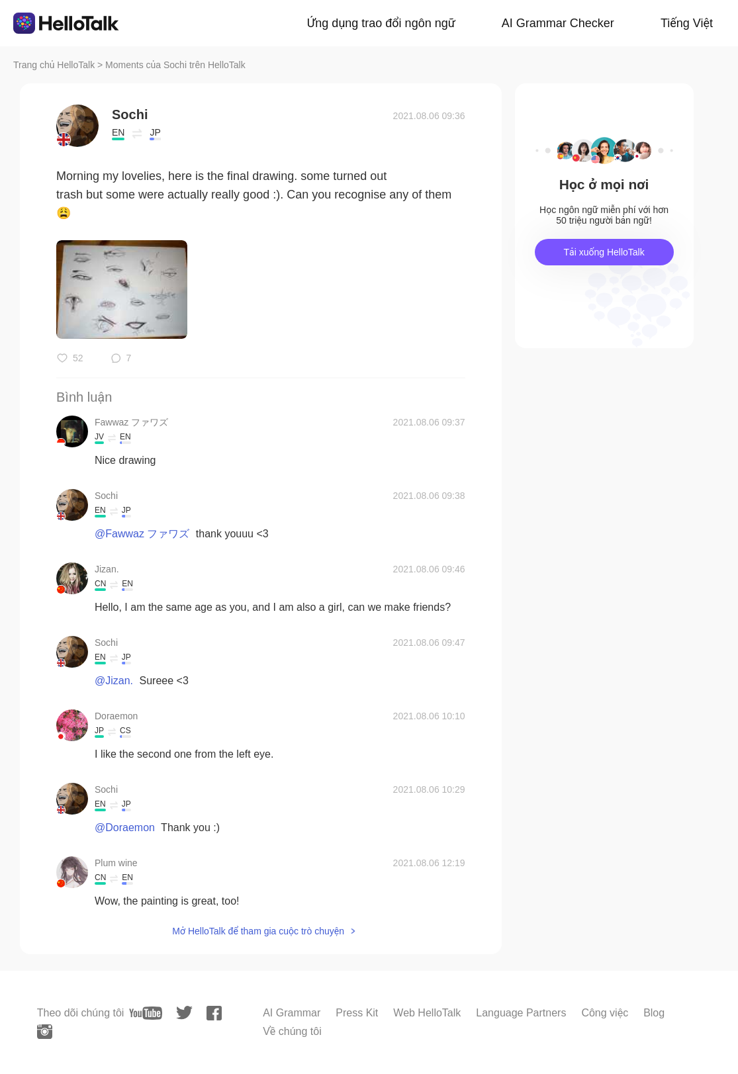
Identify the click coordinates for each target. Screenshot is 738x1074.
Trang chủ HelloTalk (55, 65)
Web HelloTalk (427, 1012)
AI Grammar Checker (558, 23)
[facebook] (214, 1013)
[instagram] (44, 1031)
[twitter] (184, 1013)
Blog (654, 1012)
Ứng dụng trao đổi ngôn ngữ (381, 23)
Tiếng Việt (687, 23)
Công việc (604, 1012)
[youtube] (145, 1013)
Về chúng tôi (292, 1031)
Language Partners (521, 1012)
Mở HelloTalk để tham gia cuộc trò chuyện (258, 931)
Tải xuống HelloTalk (603, 252)
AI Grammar (291, 1012)
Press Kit (357, 1012)
